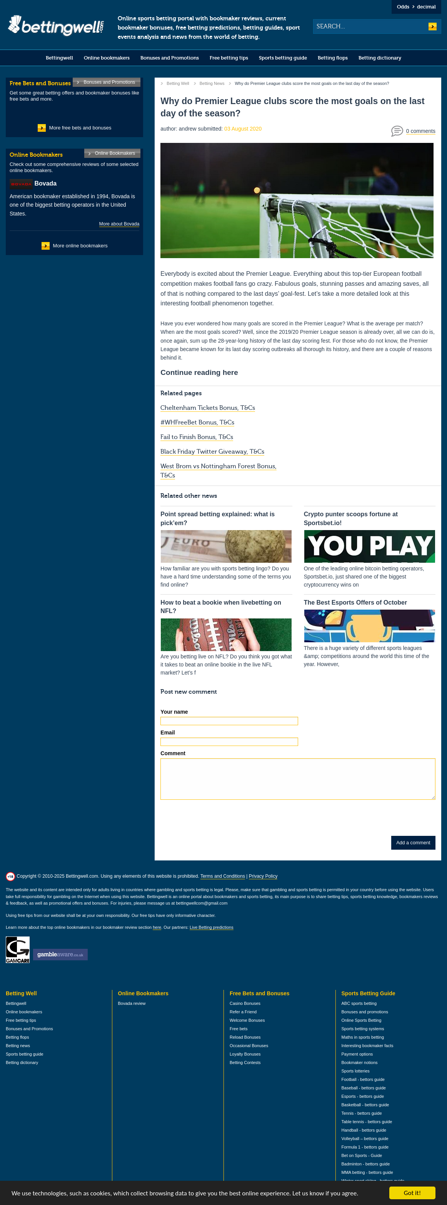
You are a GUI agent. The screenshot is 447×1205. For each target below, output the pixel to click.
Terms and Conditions (222, 876)
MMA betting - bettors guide (367, 1172)
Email (167, 732)
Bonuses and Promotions (169, 58)
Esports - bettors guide (363, 1096)
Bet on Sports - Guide (362, 1155)
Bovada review (132, 1003)
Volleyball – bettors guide (365, 1138)
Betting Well (178, 83)
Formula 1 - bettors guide (365, 1147)
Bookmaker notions (360, 1062)
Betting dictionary (380, 58)
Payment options (357, 1054)
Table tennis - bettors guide (367, 1121)
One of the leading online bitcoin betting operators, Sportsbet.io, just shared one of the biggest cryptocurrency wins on (369, 548)
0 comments (420, 131)
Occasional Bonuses (249, 1045)
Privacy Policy (263, 876)
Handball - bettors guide (364, 1130)
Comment (172, 753)
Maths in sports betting (363, 1037)
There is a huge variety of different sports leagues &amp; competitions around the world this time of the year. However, (369, 632)
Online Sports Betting (362, 1020)
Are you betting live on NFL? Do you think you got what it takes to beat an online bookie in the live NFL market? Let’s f (226, 637)
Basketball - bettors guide (365, 1104)
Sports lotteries (356, 1071)
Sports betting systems (363, 1028)
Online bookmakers (107, 58)
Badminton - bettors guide (366, 1164)
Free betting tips (229, 58)
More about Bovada (119, 224)
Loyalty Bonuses (245, 1054)
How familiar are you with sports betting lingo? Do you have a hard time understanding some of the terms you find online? (226, 548)
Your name (174, 712)
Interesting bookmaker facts (368, 1045)
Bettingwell (59, 58)
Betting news (18, 1045)
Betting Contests (245, 1062)
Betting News (212, 83)
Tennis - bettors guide (362, 1113)
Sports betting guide (283, 58)
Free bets (238, 1028)
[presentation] (218, 821)
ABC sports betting (359, 1003)
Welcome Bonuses (247, 1020)
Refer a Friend (243, 1011)
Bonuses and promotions (365, 1011)
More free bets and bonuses (80, 128)
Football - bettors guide (363, 1079)
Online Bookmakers (115, 153)
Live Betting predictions (212, 927)
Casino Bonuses (245, 1003)
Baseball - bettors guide (364, 1088)
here (157, 927)
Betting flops (333, 58)
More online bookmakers (80, 246)
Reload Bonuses (245, 1037)
